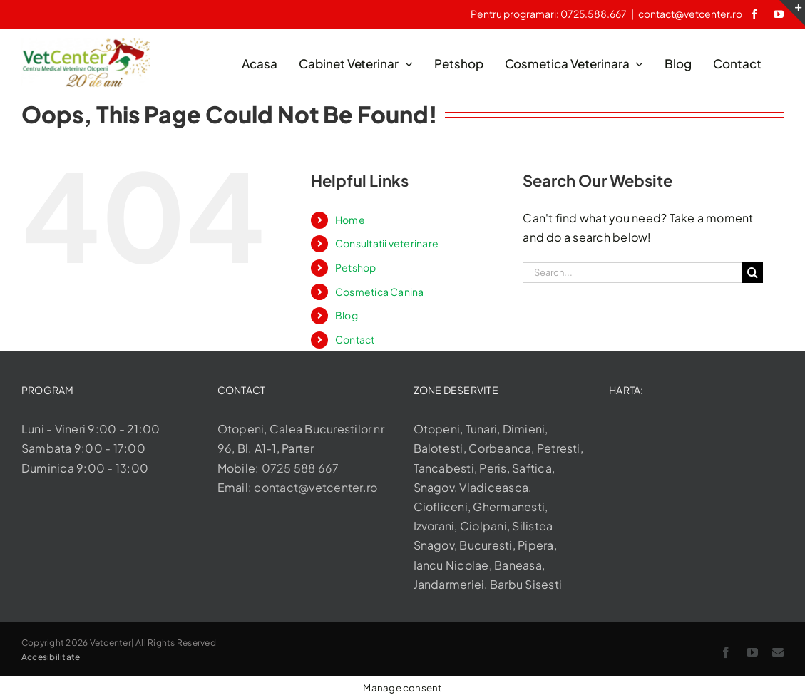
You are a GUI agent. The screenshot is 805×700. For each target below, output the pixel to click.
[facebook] (754, 14)
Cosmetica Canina (379, 291)
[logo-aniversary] (85, 43)
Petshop (355, 267)
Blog (346, 315)
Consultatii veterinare (387, 243)
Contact (355, 339)
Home (350, 219)
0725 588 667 (300, 467)
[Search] (752, 272)
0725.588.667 (593, 13)
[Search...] (632, 272)
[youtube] (779, 14)
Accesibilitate (50, 657)
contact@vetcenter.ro (690, 13)
